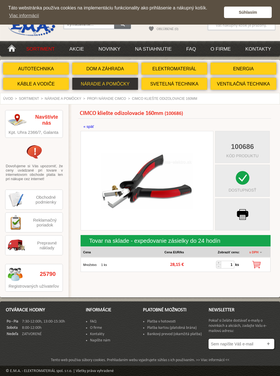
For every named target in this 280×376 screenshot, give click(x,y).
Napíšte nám (100, 340)
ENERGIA (243, 68)
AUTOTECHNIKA (36, 68)
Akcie (76, 49)
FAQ (191, 49)
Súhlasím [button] (248, 12)
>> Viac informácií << (212, 360)
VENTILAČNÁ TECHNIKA (243, 83)
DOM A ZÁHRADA (105, 68)
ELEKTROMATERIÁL (174, 68)
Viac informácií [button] (24, 15)
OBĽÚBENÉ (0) (167, 29)
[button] (218, 12)
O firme (221, 49)
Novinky (110, 49)
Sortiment (40, 49)
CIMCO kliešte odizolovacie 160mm (164, 99)
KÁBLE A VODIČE (36, 83)
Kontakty (258, 49)
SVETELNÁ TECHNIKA (174, 83)
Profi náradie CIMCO (106, 99)
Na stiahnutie (153, 49)
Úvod (8, 99)
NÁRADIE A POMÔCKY (105, 83)
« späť (88, 126)
